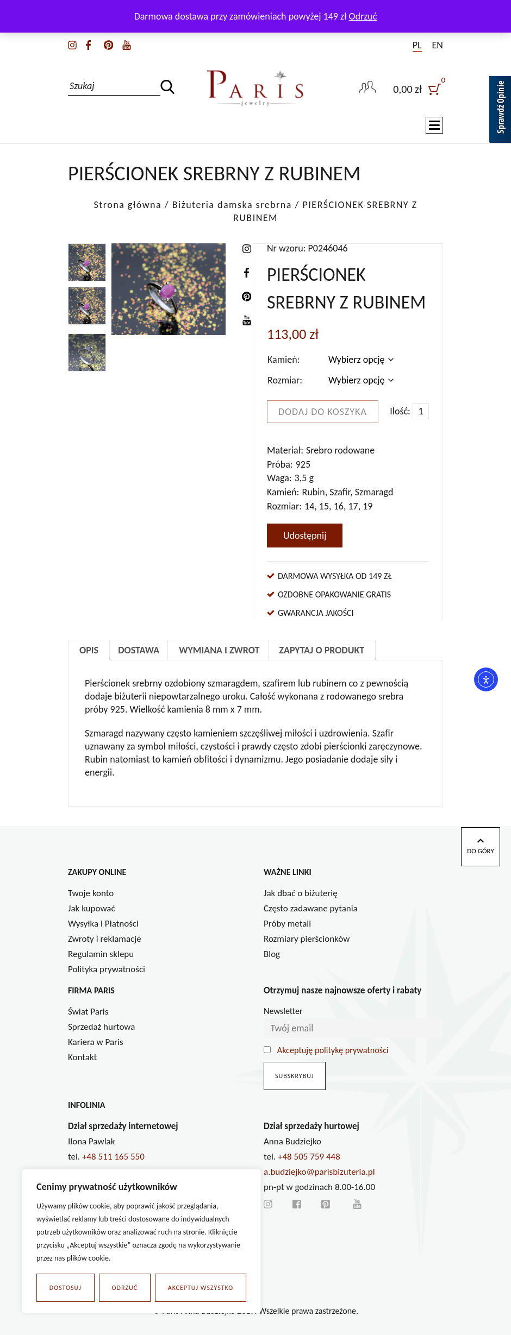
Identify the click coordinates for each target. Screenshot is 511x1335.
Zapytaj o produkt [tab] (322, 650)
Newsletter (283, 1011)
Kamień (282, 360)
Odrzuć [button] (363, 16)
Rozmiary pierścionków (307, 938)
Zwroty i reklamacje (104, 938)
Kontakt (82, 1057)
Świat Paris (88, 1011)
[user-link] (367, 88)
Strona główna (127, 205)
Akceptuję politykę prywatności (333, 1050)
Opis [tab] (88, 650)
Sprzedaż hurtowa (101, 1026)
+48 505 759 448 (309, 1156)
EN (437, 45)
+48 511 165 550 (113, 1156)
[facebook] (88, 44)
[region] (141, 1241)
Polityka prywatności (106, 969)
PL (417, 45)
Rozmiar (283, 380)
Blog (272, 954)
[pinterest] (108, 44)
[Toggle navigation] (434, 125)
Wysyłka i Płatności (103, 923)
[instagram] (72, 44)
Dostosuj (65, 1288)
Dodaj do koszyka (322, 412)
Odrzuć (125, 1288)
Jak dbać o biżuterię (301, 893)
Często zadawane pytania (311, 908)
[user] (418, 88)
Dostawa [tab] (138, 650)
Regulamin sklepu (101, 954)
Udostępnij (304, 535)
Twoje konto (91, 893)
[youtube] (127, 44)
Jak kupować (91, 908)
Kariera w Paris (95, 1042)
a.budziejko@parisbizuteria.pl (319, 1171)
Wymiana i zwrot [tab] (219, 650)
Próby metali (287, 923)
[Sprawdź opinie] (500, 111)
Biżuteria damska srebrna (232, 205)
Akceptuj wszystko (200, 1288)
